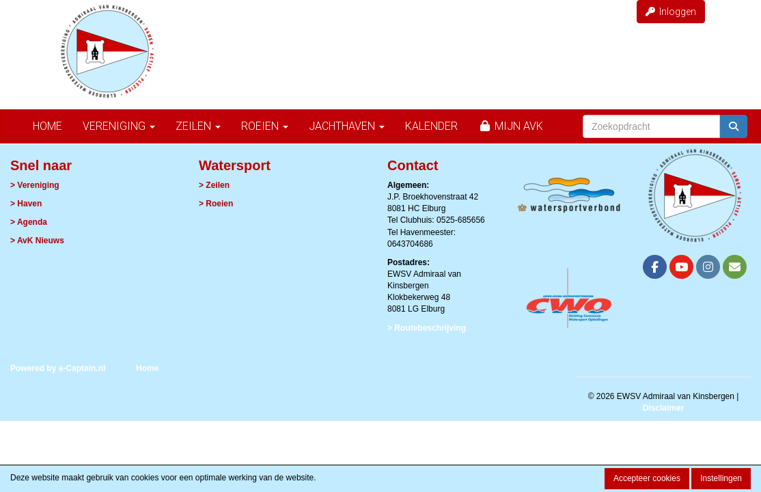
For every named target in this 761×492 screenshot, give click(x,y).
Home (47, 126)
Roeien (264, 126)
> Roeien (216, 203)
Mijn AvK (510, 126)
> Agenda (28, 222)
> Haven (26, 203)
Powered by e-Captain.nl (57, 368)
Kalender (431, 126)
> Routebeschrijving (426, 328)
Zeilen (198, 126)
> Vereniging (34, 185)
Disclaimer (663, 408)
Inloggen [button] (671, 11)
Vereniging (119, 126)
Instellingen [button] (721, 478)
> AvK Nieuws (37, 240)
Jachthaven (347, 126)
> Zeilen (214, 185)
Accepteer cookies (646, 478)
